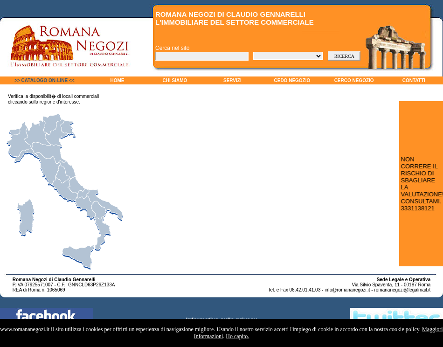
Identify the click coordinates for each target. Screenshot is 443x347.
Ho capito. (237, 336)
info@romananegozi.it (347, 289)
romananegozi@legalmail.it (402, 289)
